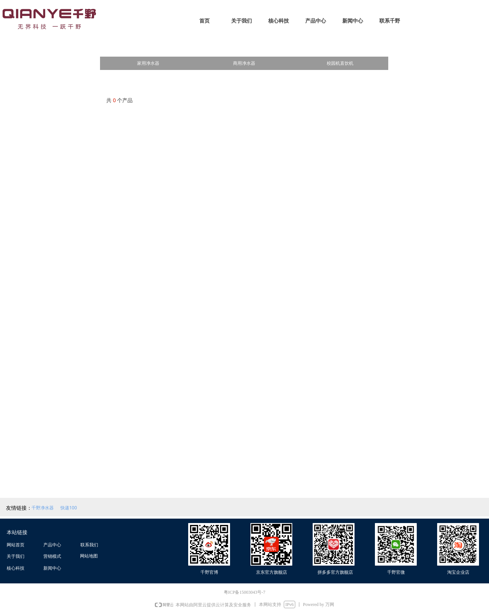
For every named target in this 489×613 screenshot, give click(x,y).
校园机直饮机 (340, 63)
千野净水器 (42, 508)
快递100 (68, 508)
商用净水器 (244, 63)
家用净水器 (148, 63)
